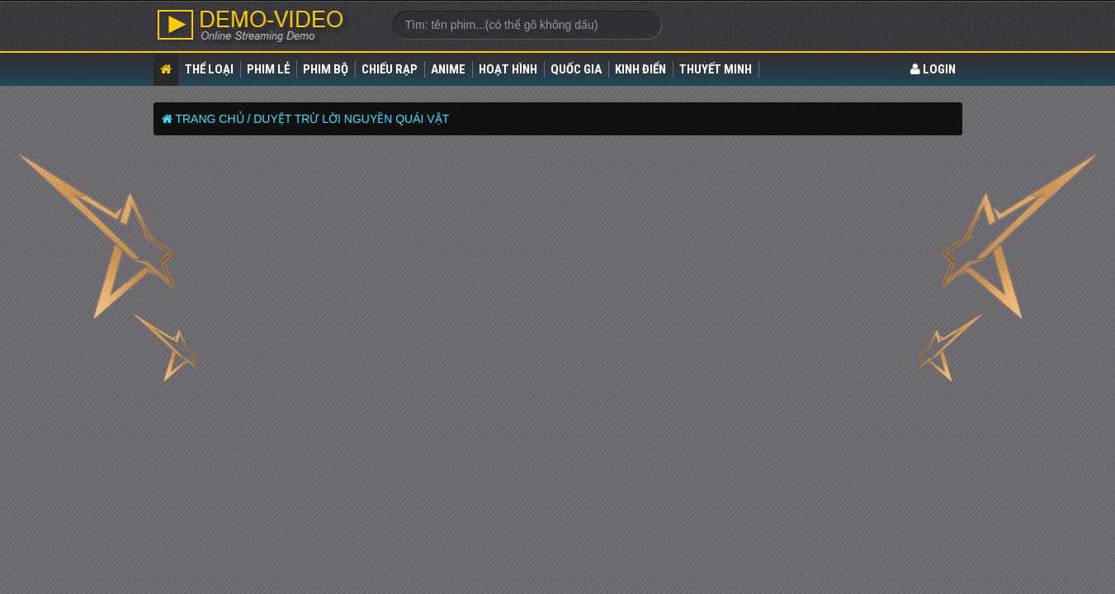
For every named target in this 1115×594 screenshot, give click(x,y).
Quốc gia (576, 69)
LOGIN (933, 69)
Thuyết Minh (715, 69)
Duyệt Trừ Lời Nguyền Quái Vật (351, 118)
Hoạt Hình (508, 69)
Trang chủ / (212, 118)
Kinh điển (640, 69)
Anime (448, 69)
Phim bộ (325, 69)
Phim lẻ (268, 69)
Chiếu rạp (389, 69)
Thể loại (209, 69)
